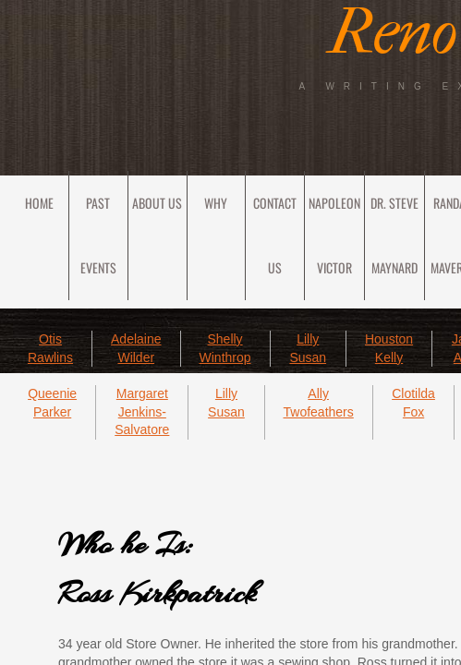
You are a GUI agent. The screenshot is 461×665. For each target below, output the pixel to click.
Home (39, 202)
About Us (157, 202)
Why (215, 202)
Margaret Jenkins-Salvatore (142, 411)
